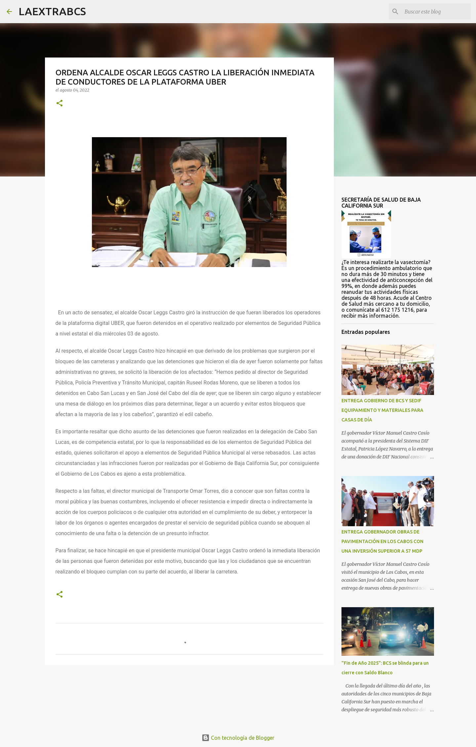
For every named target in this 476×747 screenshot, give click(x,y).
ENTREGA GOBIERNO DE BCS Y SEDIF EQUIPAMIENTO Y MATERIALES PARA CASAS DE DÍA (382, 410)
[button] (59, 103)
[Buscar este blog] (436, 12)
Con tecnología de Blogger (238, 738)
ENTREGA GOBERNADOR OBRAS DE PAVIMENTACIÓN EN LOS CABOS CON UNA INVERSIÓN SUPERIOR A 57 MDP (382, 541)
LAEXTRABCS (52, 11)
